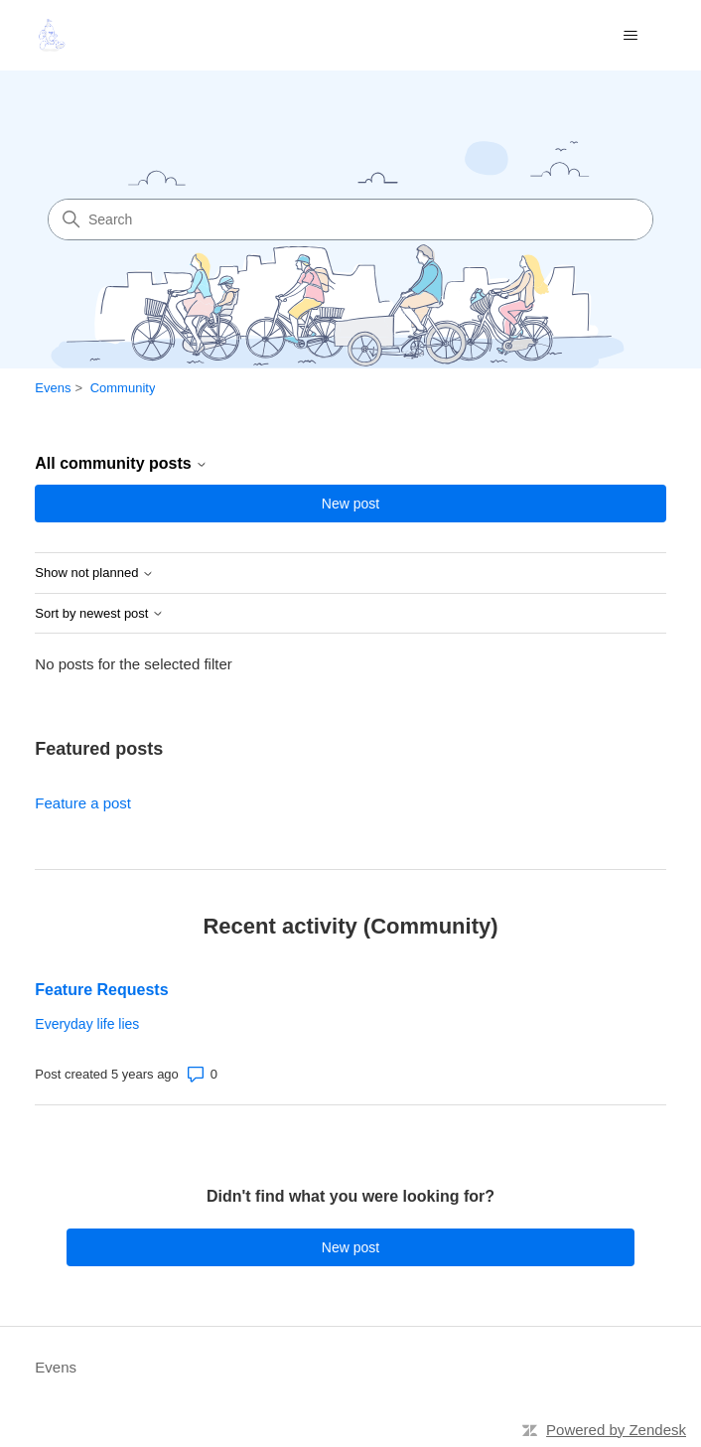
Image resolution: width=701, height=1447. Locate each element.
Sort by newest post (99, 614)
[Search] (350, 219)
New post (350, 503)
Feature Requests (101, 989)
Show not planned (94, 573)
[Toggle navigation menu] (631, 36)
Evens (52, 387)
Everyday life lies (87, 1024)
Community (123, 387)
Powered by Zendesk (616, 1429)
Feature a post (83, 803)
